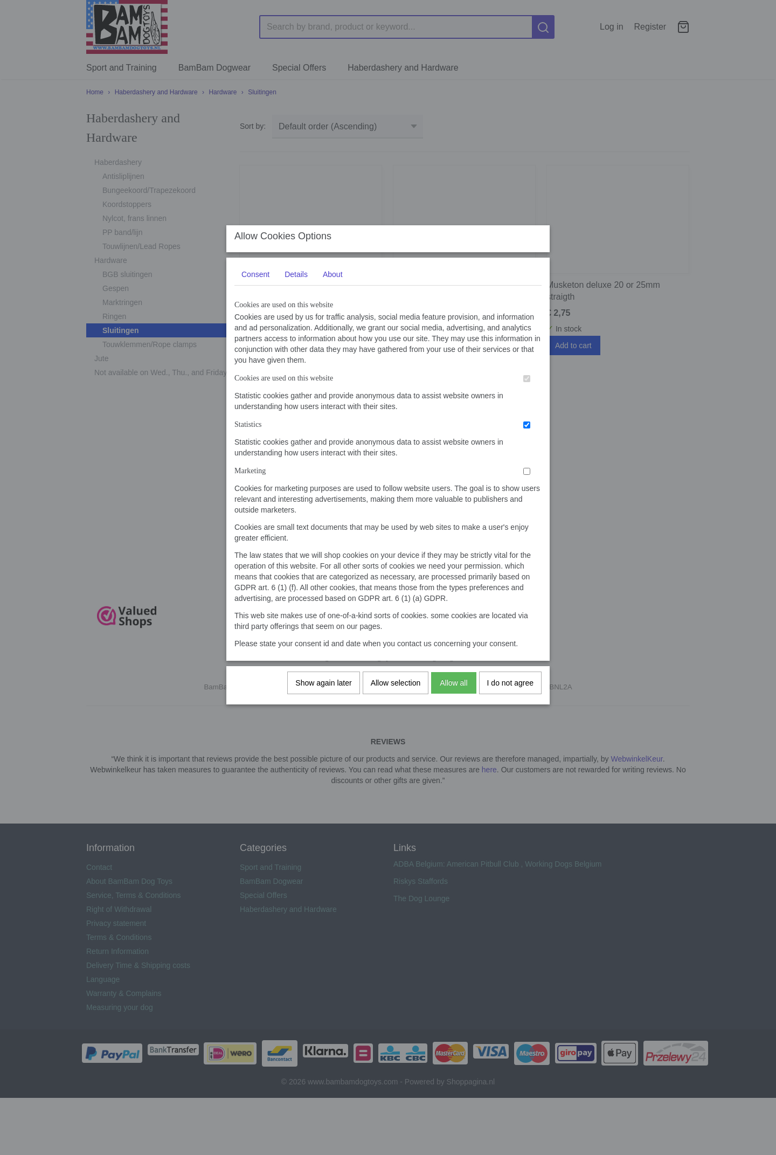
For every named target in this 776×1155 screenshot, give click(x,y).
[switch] (526, 388)
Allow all (453, 693)
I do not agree (510, 693)
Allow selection (396, 693)
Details (296, 284)
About (333, 284)
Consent (255, 284)
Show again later (323, 693)
